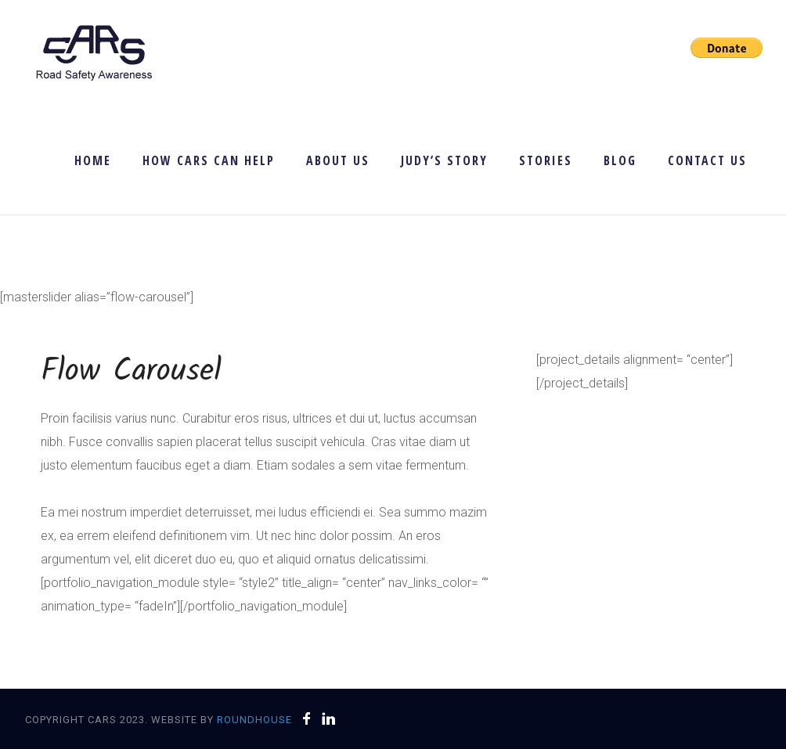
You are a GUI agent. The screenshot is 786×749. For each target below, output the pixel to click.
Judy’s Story (444, 160)
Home (92, 160)
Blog (620, 160)
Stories (545, 160)
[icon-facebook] (311, 719)
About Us (338, 160)
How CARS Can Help (208, 160)
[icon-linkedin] (329, 719)
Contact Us (707, 160)
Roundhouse (254, 720)
